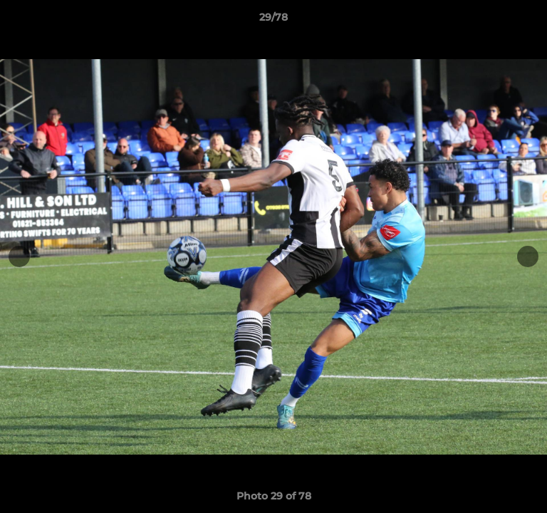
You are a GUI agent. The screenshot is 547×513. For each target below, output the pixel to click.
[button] (529, 20)
